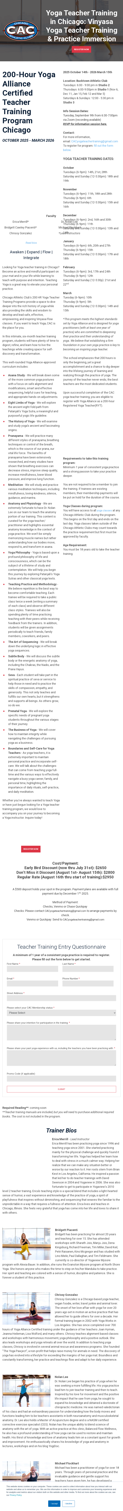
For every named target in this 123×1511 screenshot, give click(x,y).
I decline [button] (68, 1504)
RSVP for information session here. (85, 124)
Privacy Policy (16, 1495)
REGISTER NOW (81, 49)
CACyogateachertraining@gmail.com (65, 877)
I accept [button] (54, 1504)
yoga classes (105, 511)
